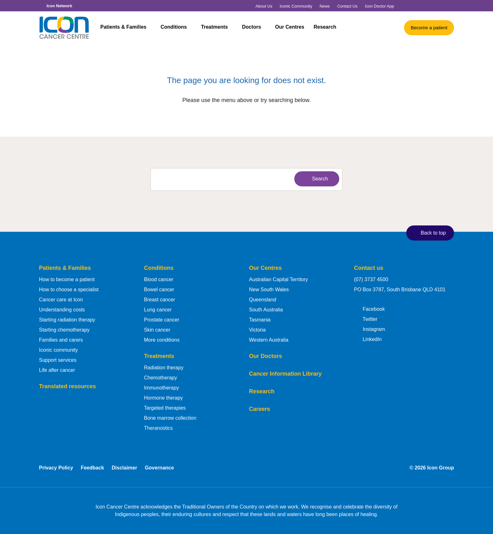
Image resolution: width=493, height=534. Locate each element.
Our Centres (289, 27)
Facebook (369, 308)
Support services (57, 360)
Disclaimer (124, 467)
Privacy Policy (56, 467)
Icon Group (440, 467)
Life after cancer (57, 370)
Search (315, 178)
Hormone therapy (163, 398)
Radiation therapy (163, 367)
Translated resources (67, 386)
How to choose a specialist (68, 289)
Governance (159, 467)
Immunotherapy (161, 387)
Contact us (368, 268)
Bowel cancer (159, 289)
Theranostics (158, 428)
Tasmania (259, 319)
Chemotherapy (160, 377)
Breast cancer (159, 299)
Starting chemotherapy (64, 329)
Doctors (255, 27)
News (325, 6)
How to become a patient (67, 279)
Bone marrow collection (170, 418)
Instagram (369, 329)
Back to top (429, 232)
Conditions (177, 27)
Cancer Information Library (285, 374)
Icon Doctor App (379, 6)
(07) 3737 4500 (371, 279)
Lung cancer (158, 309)
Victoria (257, 329)
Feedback (92, 467)
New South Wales (269, 289)
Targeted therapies (165, 408)
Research (325, 27)
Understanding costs (62, 309)
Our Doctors (265, 356)
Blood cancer (158, 279)
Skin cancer (157, 329)
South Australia (266, 309)
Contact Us (347, 6)
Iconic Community (296, 6)
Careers (259, 409)
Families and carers (61, 340)
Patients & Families (126, 27)
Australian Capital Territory (278, 279)
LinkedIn (368, 339)
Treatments (217, 27)
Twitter (365, 318)
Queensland (262, 299)
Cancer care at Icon (61, 299)
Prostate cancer (161, 319)
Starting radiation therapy (67, 319)
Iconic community (58, 350)
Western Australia (268, 340)
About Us (264, 6)
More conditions (162, 340)
